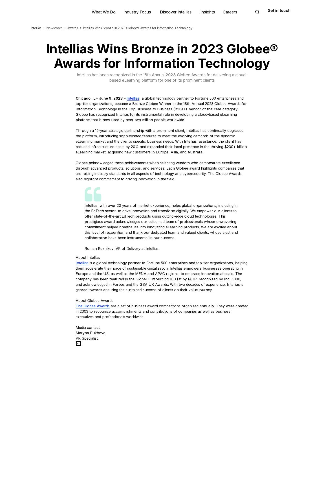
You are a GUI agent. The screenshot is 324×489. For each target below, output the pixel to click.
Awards (72, 28)
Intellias (36, 28)
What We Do (104, 9)
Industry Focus (137, 9)
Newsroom (54, 28)
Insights (205, 9)
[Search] (257, 9)
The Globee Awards (93, 306)
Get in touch (278, 7)
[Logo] (48, 9)
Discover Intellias (174, 9)
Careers (228, 9)
